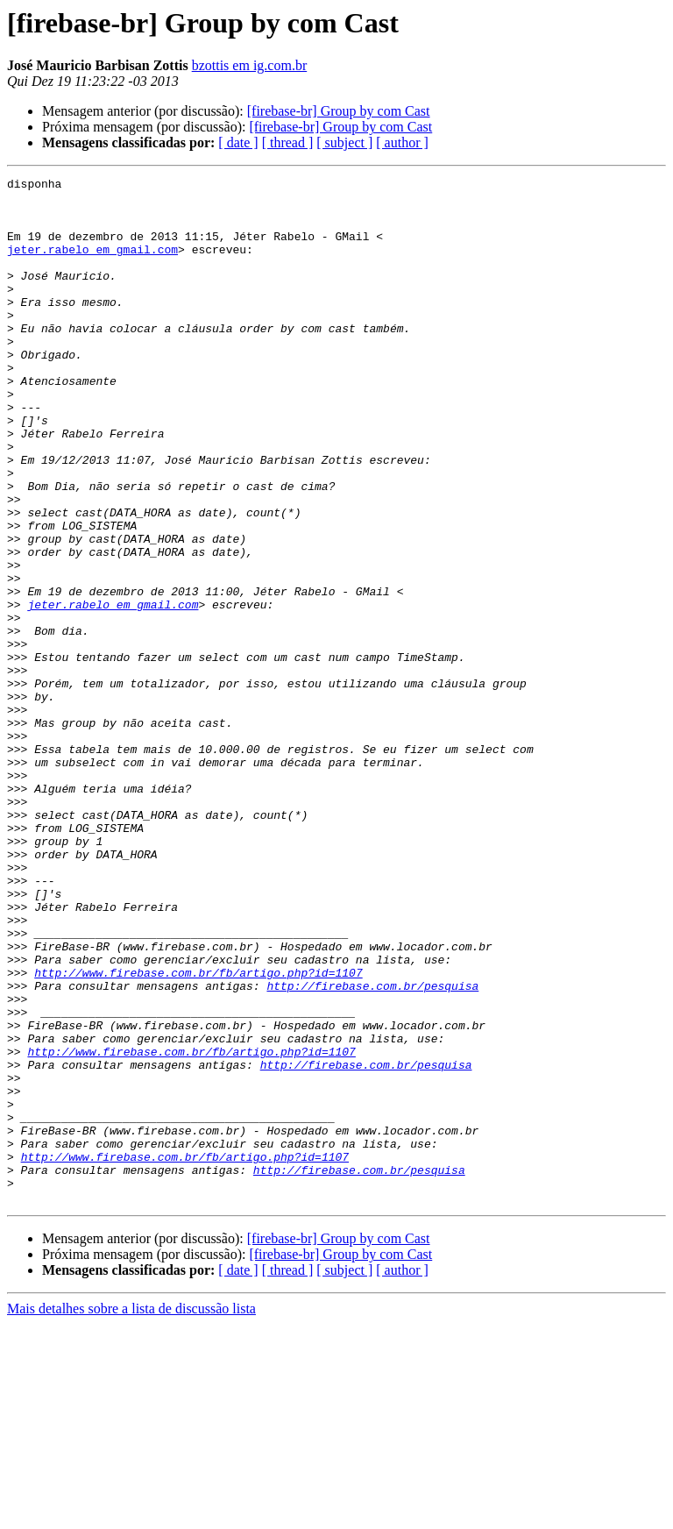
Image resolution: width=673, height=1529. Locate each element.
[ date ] (238, 142)
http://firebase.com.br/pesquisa (372, 1148)
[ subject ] (344, 142)
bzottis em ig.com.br (250, 65)
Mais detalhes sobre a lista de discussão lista (131, 1513)
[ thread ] (288, 142)
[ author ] (402, 142)
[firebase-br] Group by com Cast (338, 110)
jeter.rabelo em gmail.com (92, 265)
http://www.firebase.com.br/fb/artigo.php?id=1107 (198, 1133)
